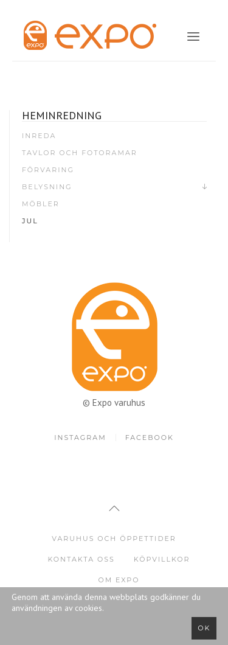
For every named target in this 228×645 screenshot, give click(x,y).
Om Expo (118, 580)
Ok (204, 628)
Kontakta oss (80, 559)
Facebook (149, 437)
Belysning (47, 187)
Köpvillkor (162, 559)
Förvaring (48, 170)
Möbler (41, 204)
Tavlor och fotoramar (79, 152)
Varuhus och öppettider (114, 538)
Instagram (80, 437)
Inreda (39, 135)
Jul (30, 221)
